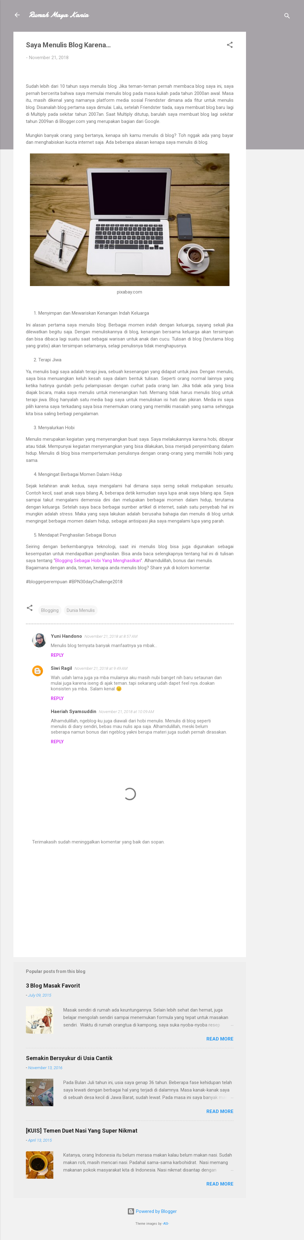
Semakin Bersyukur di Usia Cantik (69, 1058)
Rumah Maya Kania (58, 15)
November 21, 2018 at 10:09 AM (126, 711)
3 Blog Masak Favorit (53, 985)
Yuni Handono (66, 636)
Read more (220, 1039)
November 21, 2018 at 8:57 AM (111, 636)
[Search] (287, 16)
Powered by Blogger (152, 1211)
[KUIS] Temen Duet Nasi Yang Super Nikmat (82, 1130)
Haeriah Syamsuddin (73, 711)
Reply (57, 655)
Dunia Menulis (81, 610)
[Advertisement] (271, 125)
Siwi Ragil (61, 668)
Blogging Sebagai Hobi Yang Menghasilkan (98, 560)
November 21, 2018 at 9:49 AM (101, 668)
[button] (230, 46)
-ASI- (165, 1224)
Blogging (50, 610)
